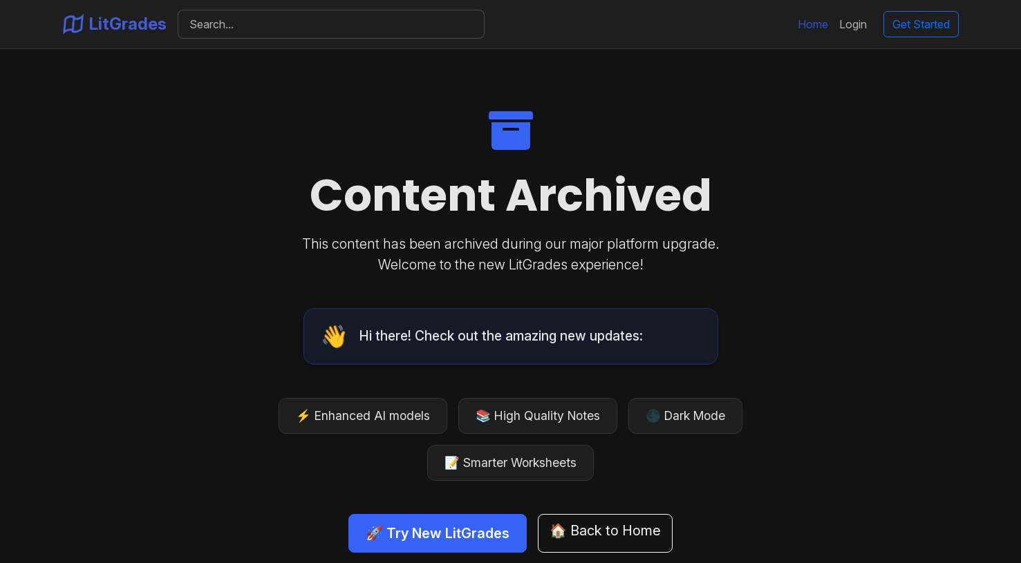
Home (813, 24)
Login (853, 24)
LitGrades (115, 24)
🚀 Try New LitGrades (437, 533)
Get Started (921, 24)
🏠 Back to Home (605, 530)
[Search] (331, 24)
